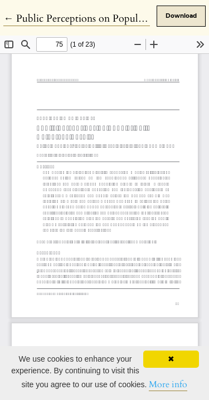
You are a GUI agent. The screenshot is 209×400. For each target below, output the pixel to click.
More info (168, 384)
